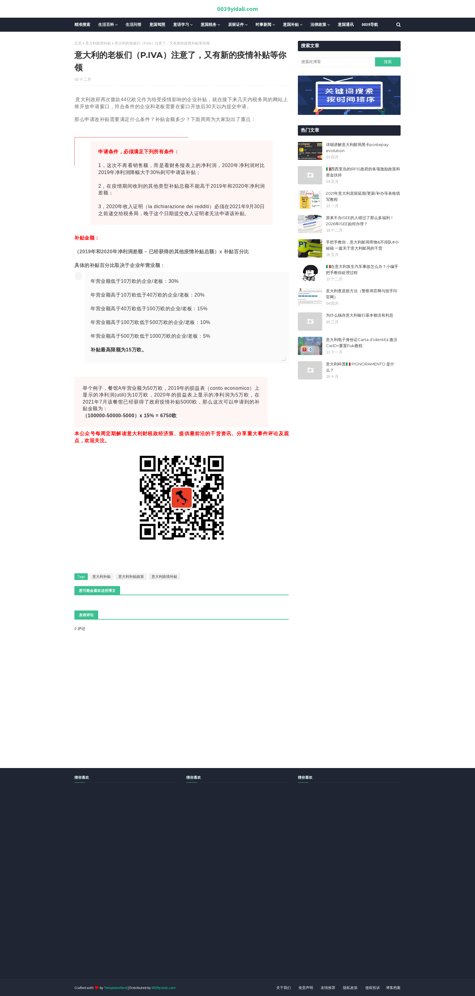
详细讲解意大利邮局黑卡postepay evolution (357, 147)
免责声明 (305, 987)
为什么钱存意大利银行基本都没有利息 (359, 315)
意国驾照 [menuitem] (157, 24)
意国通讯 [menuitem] (346, 24)
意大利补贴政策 (131, 576)
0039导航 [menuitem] (370, 24)
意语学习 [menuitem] (181, 24)
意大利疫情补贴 (98, 43)
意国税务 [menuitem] (208, 24)
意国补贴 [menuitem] (291, 24)
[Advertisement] (183, 887)
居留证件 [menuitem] (236, 24)
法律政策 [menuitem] (318, 24)
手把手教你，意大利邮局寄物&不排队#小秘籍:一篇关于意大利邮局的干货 (362, 245)
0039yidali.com (237, 8)
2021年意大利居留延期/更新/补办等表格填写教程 (363, 196)
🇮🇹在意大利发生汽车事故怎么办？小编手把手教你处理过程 (362, 269)
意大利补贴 (101, 576)
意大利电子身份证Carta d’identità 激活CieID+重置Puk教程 (361, 342)
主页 (78, 43)
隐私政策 (350, 987)
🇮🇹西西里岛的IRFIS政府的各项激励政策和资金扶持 (363, 171)
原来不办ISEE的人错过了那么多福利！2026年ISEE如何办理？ (360, 220)
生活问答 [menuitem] (133, 24)
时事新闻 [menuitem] (263, 24)
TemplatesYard (115, 987)
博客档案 (393, 987)
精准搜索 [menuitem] (82, 24)
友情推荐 (328, 987)
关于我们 (283, 987)
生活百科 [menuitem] (106, 24)
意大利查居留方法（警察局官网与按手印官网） (361, 293)
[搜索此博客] (336, 61)
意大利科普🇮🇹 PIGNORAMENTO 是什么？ (360, 366)
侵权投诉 (372, 987)
